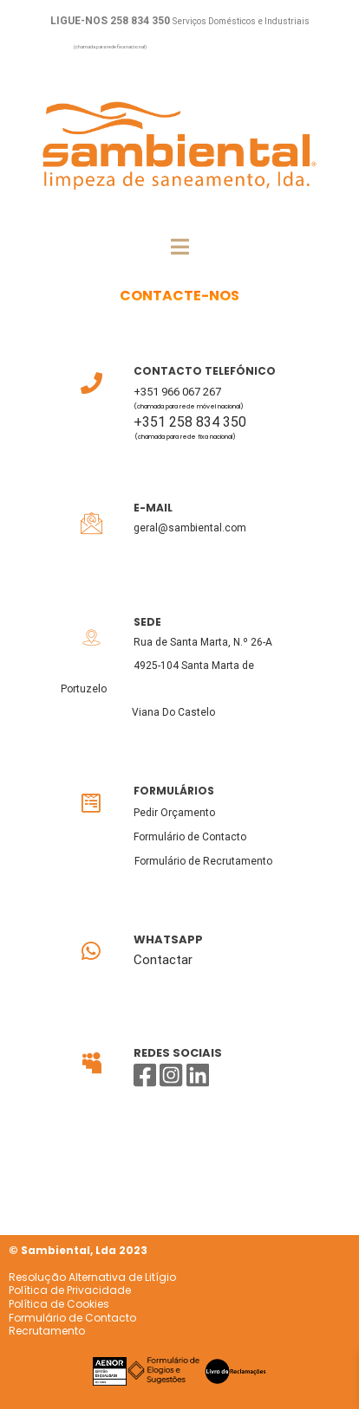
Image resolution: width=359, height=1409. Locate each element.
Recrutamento (47, 1330)
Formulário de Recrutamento (203, 861)
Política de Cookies (59, 1303)
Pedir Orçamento (174, 813)
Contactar (163, 960)
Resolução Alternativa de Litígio (92, 1277)
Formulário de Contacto (190, 837)
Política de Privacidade (70, 1290)
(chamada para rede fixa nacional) (110, 46)
